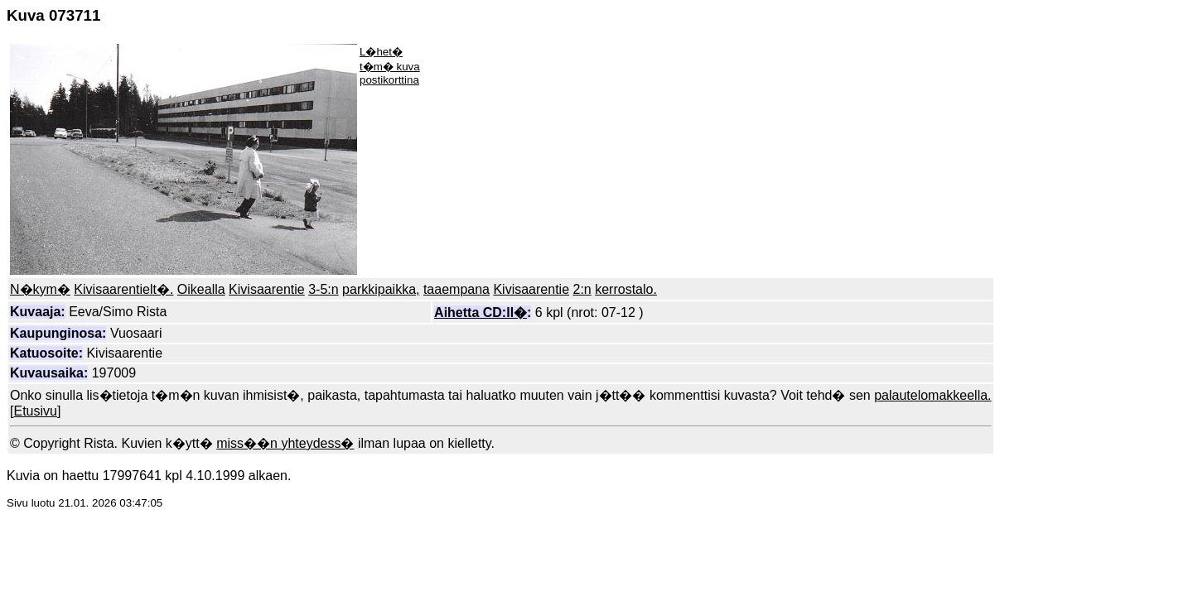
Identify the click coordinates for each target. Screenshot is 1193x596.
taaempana (456, 289)
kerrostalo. (626, 289)
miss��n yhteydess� (285, 443)
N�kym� (40, 289)
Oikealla (201, 289)
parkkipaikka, (380, 289)
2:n (582, 289)
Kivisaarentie (267, 289)
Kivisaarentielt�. (123, 289)
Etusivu (34, 411)
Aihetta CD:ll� (480, 312)
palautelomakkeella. (932, 395)
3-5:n (323, 289)
